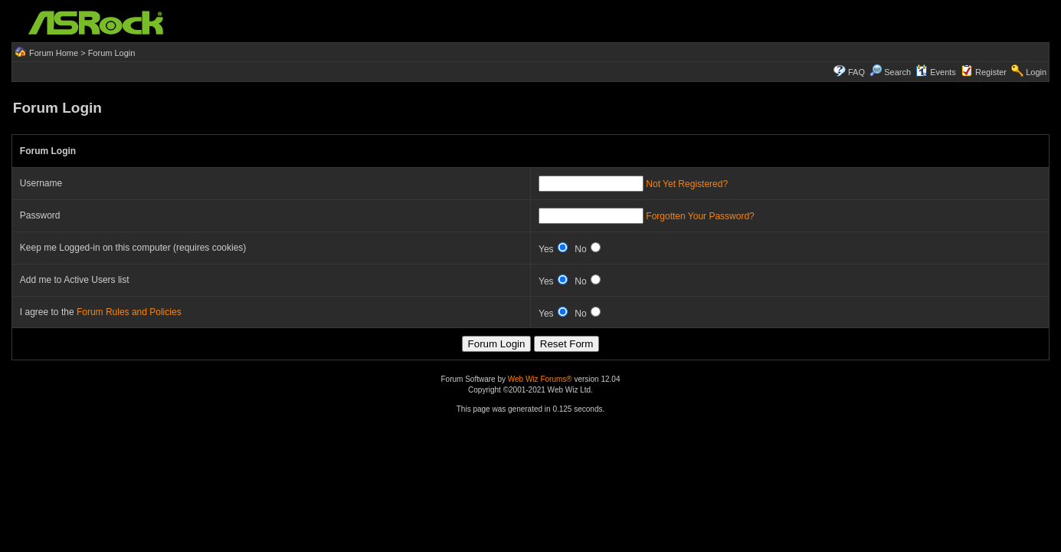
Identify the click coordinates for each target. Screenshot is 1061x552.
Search (897, 72)
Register (991, 72)
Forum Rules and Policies (129, 312)
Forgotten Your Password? (700, 216)
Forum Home (53, 53)
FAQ (856, 72)
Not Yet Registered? (687, 184)
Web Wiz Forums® (540, 379)
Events (935, 72)
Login (1036, 72)
